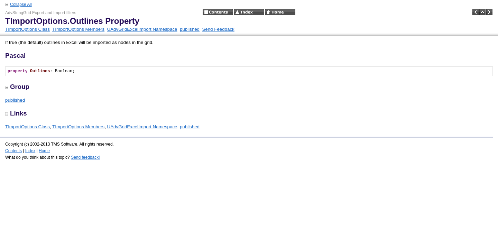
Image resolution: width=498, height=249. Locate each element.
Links (16, 113)
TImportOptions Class (27, 29)
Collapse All (21, 4)
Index (30, 150)
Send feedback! (85, 157)
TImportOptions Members (78, 29)
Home (44, 150)
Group (17, 86)
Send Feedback (218, 29)
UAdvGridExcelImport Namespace (142, 29)
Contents (13, 150)
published (190, 29)
